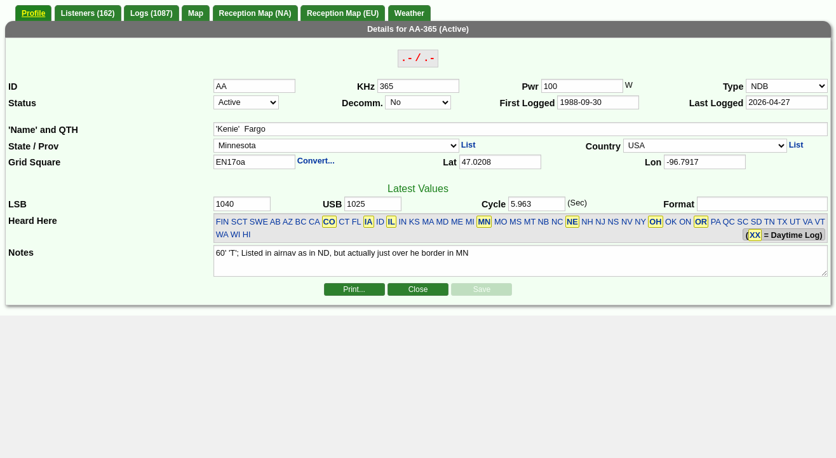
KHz (366, 86)
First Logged (527, 103)
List (468, 144)
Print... (354, 289)
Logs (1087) (151, 13)
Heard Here (32, 221)
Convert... (316, 160)
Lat (450, 162)
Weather (409, 13)
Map (195, 13)
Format (678, 204)
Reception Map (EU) (343, 13)
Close (418, 289)
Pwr (530, 86)
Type (733, 86)
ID (12, 86)
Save (481, 289)
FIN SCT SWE (242, 221)
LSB (17, 204)
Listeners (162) (88, 13)
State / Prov (33, 146)
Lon (653, 162)
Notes (21, 252)
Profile (33, 13)
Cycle (494, 204)
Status (22, 103)
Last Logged (716, 103)
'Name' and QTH (43, 130)
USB (332, 204)
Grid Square (34, 162)
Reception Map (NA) (255, 13)
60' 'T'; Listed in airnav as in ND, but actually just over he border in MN (520, 261)
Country (603, 146)
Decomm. (362, 103)
